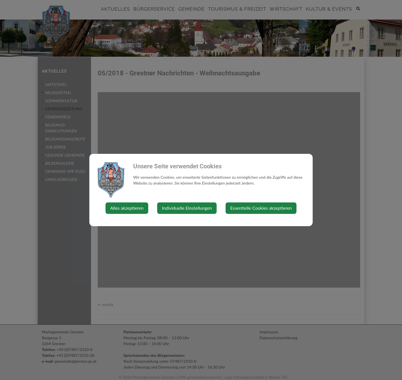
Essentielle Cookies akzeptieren (261, 208)
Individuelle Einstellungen (187, 208)
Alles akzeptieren (126, 208)
